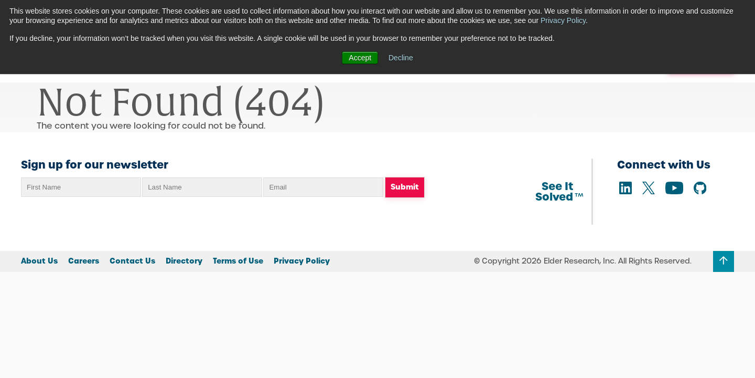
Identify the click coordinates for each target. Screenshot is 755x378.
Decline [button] (401, 58)
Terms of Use (238, 261)
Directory (184, 261)
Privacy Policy (563, 20)
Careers (83, 261)
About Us (39, 261)
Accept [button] (360, 58)
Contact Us (132, 261)
